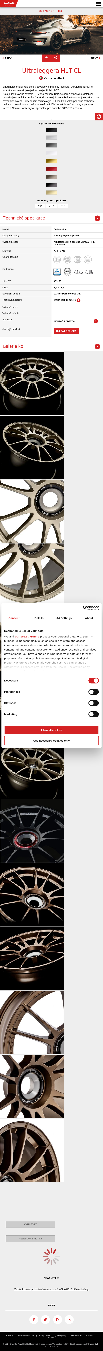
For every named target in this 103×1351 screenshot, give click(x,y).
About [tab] (89, 618)
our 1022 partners (27, 636)
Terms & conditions (25, 1335)
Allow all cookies (52, 730)
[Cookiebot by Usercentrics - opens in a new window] (83, 608)
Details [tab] (38, 618)
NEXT (96, 58)
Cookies (90, 1335)
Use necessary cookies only (51, 740)
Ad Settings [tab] (64, 618)
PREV (6, 58)
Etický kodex (44, 1335)
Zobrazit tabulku (67, 300)
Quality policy (60, 1335)
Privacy (9, 1335)
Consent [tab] (13, 618)
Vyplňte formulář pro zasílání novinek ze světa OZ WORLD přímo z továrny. (51, 1289)
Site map (52, 1338)
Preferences (76, 1335)
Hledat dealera (66, 331)
